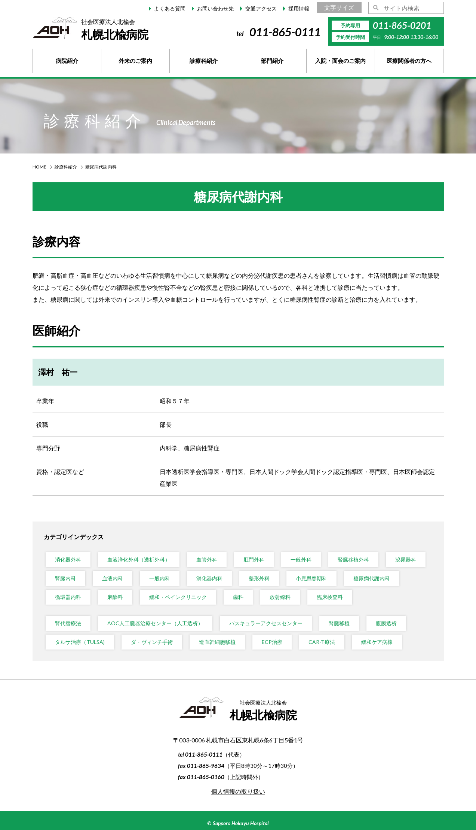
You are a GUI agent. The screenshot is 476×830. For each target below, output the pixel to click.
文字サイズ (339, 7)
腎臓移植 (339, 623)
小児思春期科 (311, 578)
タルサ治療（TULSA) (80, 642)
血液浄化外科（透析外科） (138, 559)
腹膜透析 (386, 623)
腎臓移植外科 (353, 559)
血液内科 (112, 578)
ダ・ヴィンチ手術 (152, 642)
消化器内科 (209, 578)
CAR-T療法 (321, 642)
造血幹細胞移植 (217, 642)
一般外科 (301, 559)
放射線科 (280, 597)
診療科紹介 (66, 167)
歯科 (238, 597)
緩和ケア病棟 (377, 642)
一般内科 (159, 578)
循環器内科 (68, 597)
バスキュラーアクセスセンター (266, 623)
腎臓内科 (65, 578)
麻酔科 (115, 597)
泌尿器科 (405, 559)
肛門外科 (253, 559)
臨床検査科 (330, 597)
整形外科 (259, 578)
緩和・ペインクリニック (178, 597)
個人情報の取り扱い (238, 791)
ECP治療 (272, 642)
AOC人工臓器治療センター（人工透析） (155, 623)
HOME (39, 167)
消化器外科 (68, 559)
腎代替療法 (68, 623)
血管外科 (206, 559)
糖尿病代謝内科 (371, 578)
